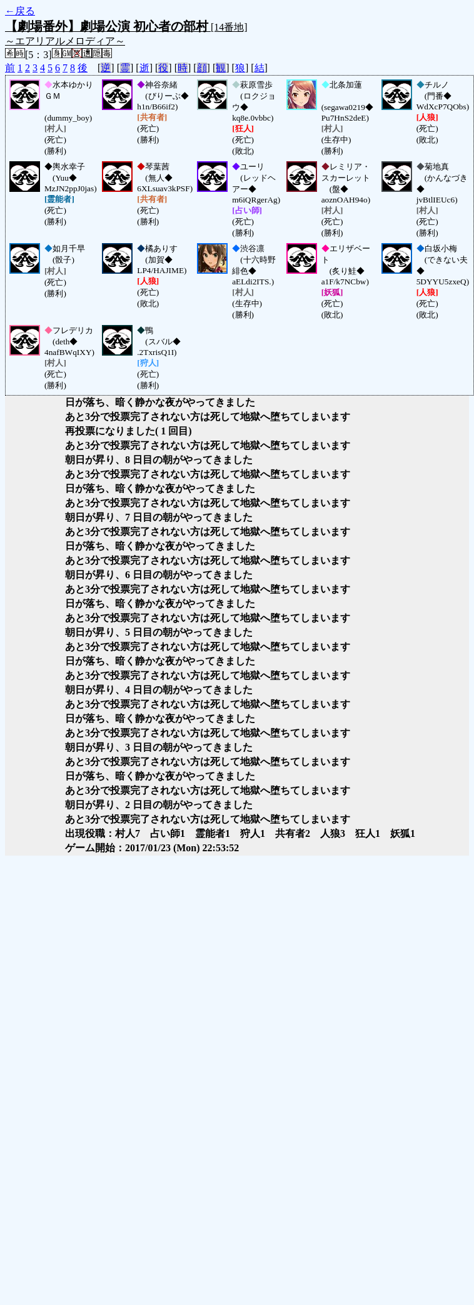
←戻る (20, 11)
